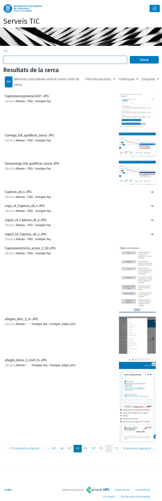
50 (93, 448)
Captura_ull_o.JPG (18, 192)
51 (101, 448)
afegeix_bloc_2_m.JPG (21, 319)
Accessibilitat (142, 489)
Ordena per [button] (127, 79)
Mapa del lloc (122, 489)
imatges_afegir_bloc (63, 324)
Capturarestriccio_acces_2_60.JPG (30, 248)
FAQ (30, 101)
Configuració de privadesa (135, 496)
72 (116, 448)
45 (54, 448)
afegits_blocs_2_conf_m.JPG (26, 360)
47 (69, 448)
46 (62, 448)
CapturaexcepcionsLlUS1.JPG (27, 96)
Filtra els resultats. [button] (98, 79)
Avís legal (108, 496)
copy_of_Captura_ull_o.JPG (25, 206)
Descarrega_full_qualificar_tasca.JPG (32, 163)
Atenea (20, 101)
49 (85, 448)
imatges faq (43, 101)
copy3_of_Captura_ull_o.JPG (25, 234)
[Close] (154, 8)
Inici (5, 50)
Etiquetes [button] (148, 79)
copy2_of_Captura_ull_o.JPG (25, 220)
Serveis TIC (21, 21)
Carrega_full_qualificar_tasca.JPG (29, 135)
